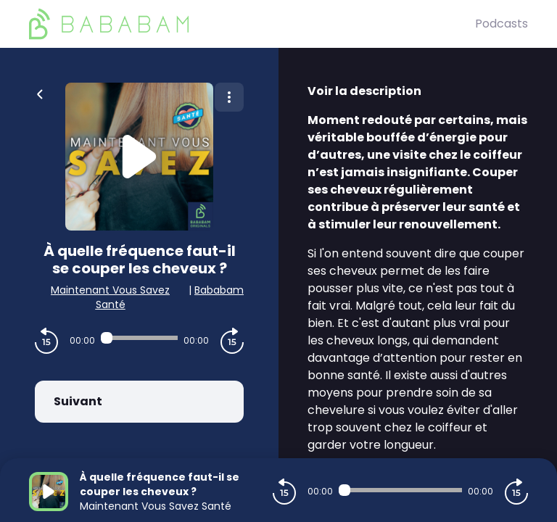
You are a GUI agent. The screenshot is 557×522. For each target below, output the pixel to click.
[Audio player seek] (139, 337)
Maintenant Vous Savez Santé (110, 297)
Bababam (219, 290)
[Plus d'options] (229, 97)
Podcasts (501, 23)
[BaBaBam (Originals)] (252, 24)
